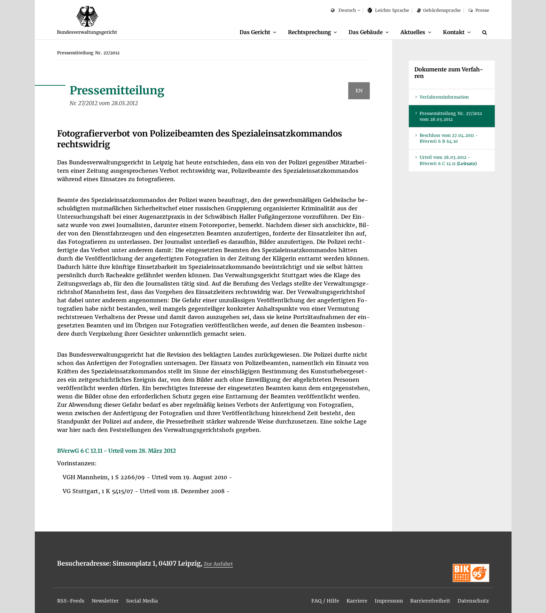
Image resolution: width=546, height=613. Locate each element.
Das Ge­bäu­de (359, 32)
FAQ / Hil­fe (312, 596)
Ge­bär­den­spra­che (439, 10)
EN (359, 91)
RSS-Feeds (72, 596)
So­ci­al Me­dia (150, 596)
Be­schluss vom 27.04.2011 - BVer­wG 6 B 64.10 (449, 138)
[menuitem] (245, 32)
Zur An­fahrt (219, 564)
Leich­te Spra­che (388, 10)
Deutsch (343, 10)
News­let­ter (110, 596)
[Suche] (485, 32)
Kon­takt (452, 32)
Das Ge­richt (242, 32)
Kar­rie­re (346, 596)
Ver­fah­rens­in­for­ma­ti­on (444, 97)
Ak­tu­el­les (409, 32)
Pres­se (478, 10)
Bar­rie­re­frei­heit (425, 596)
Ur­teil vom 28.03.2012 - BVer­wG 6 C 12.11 (448, 160)
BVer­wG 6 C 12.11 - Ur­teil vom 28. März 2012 (116, 451)
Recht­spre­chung (300, 32)
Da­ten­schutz (471, 596)
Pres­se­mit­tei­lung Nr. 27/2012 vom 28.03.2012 (451, 116)
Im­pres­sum (380, 596)
